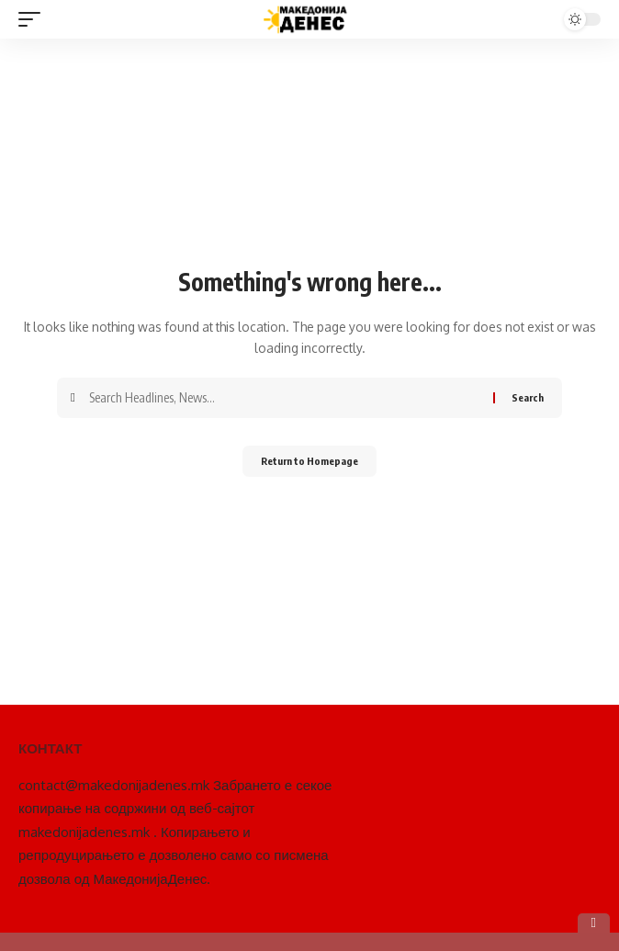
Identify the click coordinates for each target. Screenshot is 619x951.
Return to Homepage (309, 461)
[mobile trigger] (34, 19)
